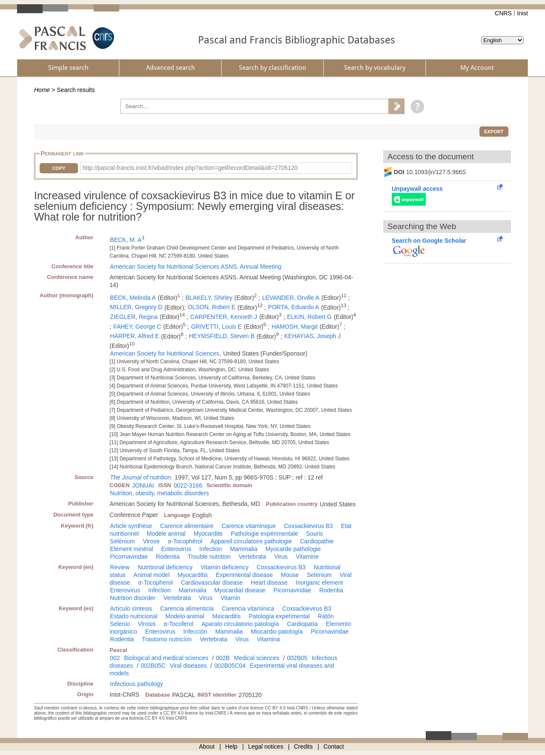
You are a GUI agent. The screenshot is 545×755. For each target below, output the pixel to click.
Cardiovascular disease (212, 582)
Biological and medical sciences (166, 658)
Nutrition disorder (132, 597)
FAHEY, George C (137, 326)
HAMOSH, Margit (295, 326)
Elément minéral (131, 548)
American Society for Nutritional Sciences (164, 353)
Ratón (325, 616)
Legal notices (266, 746)
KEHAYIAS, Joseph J (312, 336)
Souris (314, 533)
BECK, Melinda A (132, 297)
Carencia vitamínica (248, 608)
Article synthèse (131, 525)
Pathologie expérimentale (264, 533)
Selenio (120, 623)
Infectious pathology (136, 683)
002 (115, 658)
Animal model (152, 574)
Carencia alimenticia (187, 608)
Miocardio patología (277, 631)
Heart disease (269, 582)
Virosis (147, 623)
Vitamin (230, 597)
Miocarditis (226, 616)
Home (42, 89)
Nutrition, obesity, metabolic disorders (159, 493)
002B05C (153, 665)
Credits (303, 746)
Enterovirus (176, 548)
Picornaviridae (129, 556)
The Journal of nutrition (140, 477)
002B (223, 658)
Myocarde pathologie (293, 548)
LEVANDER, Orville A (290, 297)
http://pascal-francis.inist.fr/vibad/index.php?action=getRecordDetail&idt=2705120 (190, 167)
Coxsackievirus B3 (308, 525)
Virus (281, 556)
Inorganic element (319, 582)
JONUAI (143, 485)
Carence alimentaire (186, 525)
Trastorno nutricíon (167, 639)
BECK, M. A (125, 239)
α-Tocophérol (185, 541)
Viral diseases (188, 665)
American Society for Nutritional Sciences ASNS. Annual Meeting (195, 266)
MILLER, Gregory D (136, 307)
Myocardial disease (239, 590)
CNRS (503, 13)
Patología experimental (279, 616)
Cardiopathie (316, 541)
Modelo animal (185, 616)
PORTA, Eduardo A (293, 307)
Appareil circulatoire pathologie (251, 541)
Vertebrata (252, 556)
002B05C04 (230, 665)
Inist (522, 13)
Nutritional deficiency (165, 567)
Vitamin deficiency (225, 567)
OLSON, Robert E (211, 307)
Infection (210, 548)
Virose (151, 541)
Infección (195, 631)
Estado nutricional (133, 616)
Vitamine (306, 556)
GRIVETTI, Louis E (216, 326)
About (207, 746)
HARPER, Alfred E (134, 336)
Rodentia (168, 556)
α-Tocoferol (179, 623)
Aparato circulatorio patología (240, 623)
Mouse (290, 574)
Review (119, 567)
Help (231, 746)
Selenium (319, 574)
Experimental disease (244, 574)
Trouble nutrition (209, 556)
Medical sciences (257, 658)
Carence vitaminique (248, 525)
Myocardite (208, 533)
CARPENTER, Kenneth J (223, 316)
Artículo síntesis (131, 608)
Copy (58, 168)
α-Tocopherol (155, 582)
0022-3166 (188, 485)
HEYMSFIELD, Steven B (221, 336)
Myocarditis (193, 574)
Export (493, 131)
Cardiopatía (302, 623)
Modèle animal (166, 533)
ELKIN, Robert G (309, 316)
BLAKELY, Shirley (209, 297)
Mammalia (244, 548)
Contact (334, 746)
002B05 (297, 658)
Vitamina (268, 639)
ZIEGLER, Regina (134, 316)
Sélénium (122, 541)
